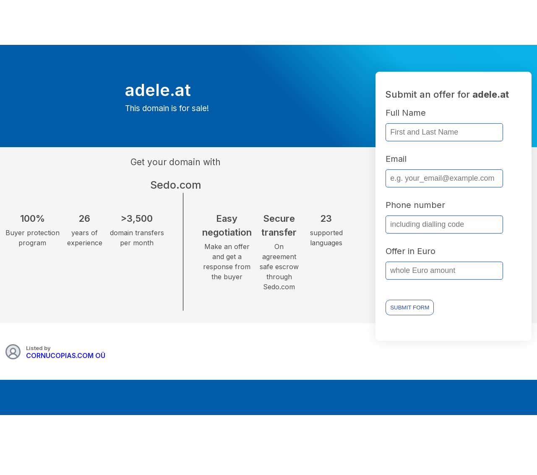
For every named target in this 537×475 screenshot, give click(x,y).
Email (396, 159)
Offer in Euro (410, 251)
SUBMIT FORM (409, 307)
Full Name (406, 113)
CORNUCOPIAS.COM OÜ (65, 355)
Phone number (415, 205)
